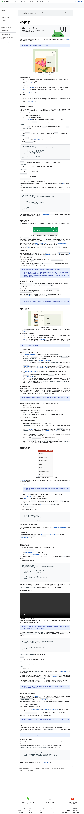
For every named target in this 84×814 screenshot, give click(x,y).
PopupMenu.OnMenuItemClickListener (49, 534)
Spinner (29, 496)
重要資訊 (14, 1)
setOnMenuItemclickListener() (28, 536)
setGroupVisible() (29, 550)
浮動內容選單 (26, 336)
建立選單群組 (37, 139)
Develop (3, 6)
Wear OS (41, 812)
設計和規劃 (23, 1)
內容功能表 (29, 345)
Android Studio (78, 1)
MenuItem (27, 133)
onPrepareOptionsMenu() (53, 289)
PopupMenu (23, 480)
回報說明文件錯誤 (76, 812)
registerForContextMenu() (31, 354)
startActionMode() (36, 437)
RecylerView (26, 331)
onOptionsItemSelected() (64, 253)
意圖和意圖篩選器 (44, 762)
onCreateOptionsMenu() (40, 243)
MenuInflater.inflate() (48, 214)
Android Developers (23, 18)
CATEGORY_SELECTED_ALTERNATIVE (51, 709)
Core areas (11, 6)
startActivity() (44, 699)
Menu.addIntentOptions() (31, 712)
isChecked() (56, 676)
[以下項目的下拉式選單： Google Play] (43, 1)
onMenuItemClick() (25, 537)
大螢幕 (41, 810)
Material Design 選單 (45, 45)
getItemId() (48, 254)
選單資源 (26, 110)
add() (28, 247)
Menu (68, 39)
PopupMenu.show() (29, 506)
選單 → (23, 34)
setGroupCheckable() (35, 554)
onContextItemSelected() (31, 371)
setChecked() (64, 671)
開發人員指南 (64, 812)
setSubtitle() (56, 430)
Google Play (38, 1)
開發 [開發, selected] (31, 1)
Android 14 (53, 812)
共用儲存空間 (31, 687)
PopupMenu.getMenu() (45, 504)
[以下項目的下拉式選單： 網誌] (50, 1)
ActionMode (42, 339)
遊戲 (30, 810)
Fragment (36, 238)
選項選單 (31, 429)
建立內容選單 (29, 92)
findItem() (42, 247)
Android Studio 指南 (66, 810)
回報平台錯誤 (75, 810)
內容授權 (32, 768)
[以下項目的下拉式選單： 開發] (33, 1)
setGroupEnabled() (29, 552)
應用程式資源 (29, 119)
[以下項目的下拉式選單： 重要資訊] (17, 1)
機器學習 (30, 812)
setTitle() (48, 430)
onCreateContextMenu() (44, 360)
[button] (7, 11)
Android (19, 810)
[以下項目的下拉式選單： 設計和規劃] (26, 1)
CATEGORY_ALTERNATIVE (36, 709)
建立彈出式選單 (30, 101)
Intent (36, 696)
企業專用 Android (21, 812)
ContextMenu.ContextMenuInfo (40, 367)
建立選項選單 (29, 82)
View (35, 300)
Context (56, 501)
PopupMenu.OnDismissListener (61, 527)
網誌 (48, 1)
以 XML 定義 (35, 244)
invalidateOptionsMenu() (27, 295)
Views (20, 6)
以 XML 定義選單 (29, 376)
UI (16, 6)
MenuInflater (26, 366)
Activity (27, 238)
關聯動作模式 (25, 90)
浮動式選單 (31, 87)
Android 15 (53, 810)
